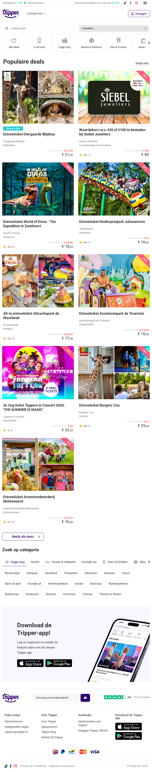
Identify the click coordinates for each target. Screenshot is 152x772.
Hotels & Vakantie (60, 561)
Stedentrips (12, 594)
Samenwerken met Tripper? (89, 723)
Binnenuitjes (12, 573)
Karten (79, 583)
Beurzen (51, 594)
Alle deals (14, 41)
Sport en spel (13, 583)
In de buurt (39, 41)
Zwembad (51, 573)
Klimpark (32, 573)
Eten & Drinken (120, 41)
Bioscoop (96, 583)
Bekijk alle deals (26, 537)
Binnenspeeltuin (58, 583)
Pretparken (71, 573)
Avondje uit (89, 562)
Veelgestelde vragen (17, 726)
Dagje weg (64, 41)
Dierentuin (91, 573)
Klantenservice (14, 721)
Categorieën (35, 13)
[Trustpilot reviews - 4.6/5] (127, 697)
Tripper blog (48, 732)
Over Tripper (48, 721)
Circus (126, 573)
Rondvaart (32, 594)
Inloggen (139, 13)
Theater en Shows (110, 594)
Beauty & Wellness (92, 41)
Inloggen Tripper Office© (93, 730)
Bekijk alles (142, 63)
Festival (87, 594)
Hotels (34, 562)
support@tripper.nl (16, 732)
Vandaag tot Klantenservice (23, 3)
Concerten (69, 594)
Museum (109, 573)
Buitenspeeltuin (118, 583)
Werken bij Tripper (52, 737)
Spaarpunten (49, 726)
